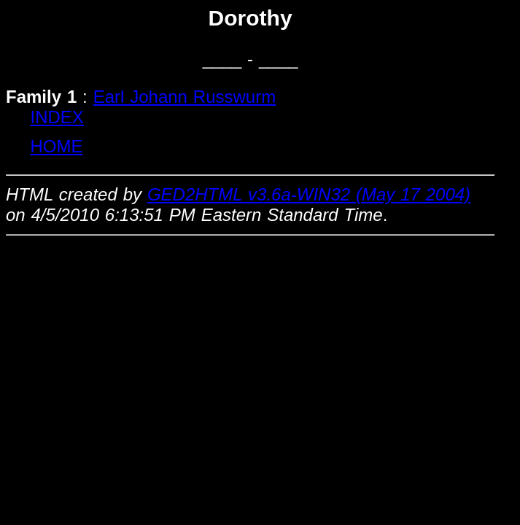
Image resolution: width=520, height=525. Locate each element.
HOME (57, 146)
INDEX (57, 117)
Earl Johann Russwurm (184, 96)
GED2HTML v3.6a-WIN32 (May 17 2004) (308, 194)
